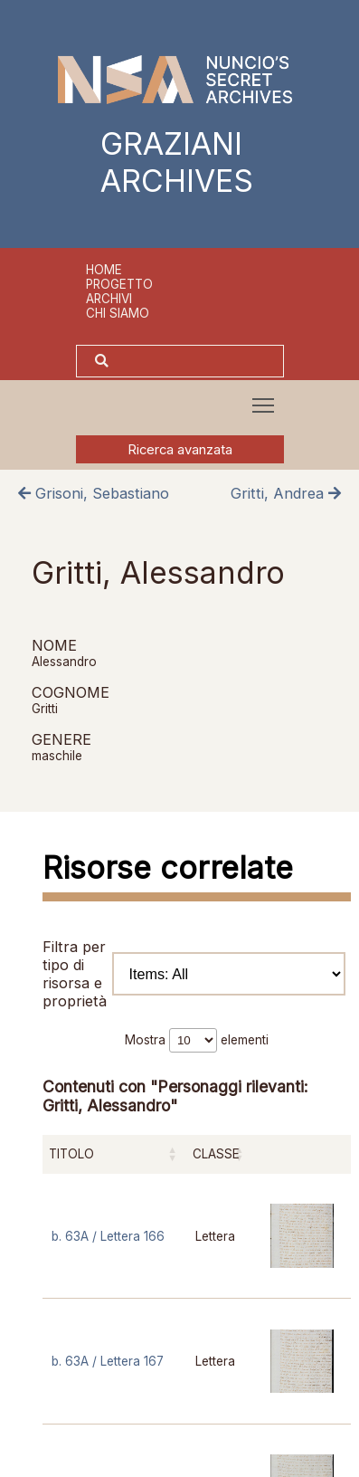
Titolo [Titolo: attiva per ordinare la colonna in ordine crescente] (71, 1154)
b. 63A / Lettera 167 (108, 1361)
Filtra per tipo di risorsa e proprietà (194, 974)
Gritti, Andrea (286, 493)
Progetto (119, 284)
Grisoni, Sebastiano (93, 493)
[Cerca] (198, 361)
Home (104, 269)
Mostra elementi (197, 1040)
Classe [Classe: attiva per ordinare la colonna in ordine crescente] (216, 1154)
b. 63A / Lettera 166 (108, 1236)
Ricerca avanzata (180, 450)
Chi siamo (117, 313)
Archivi (109, 298)
